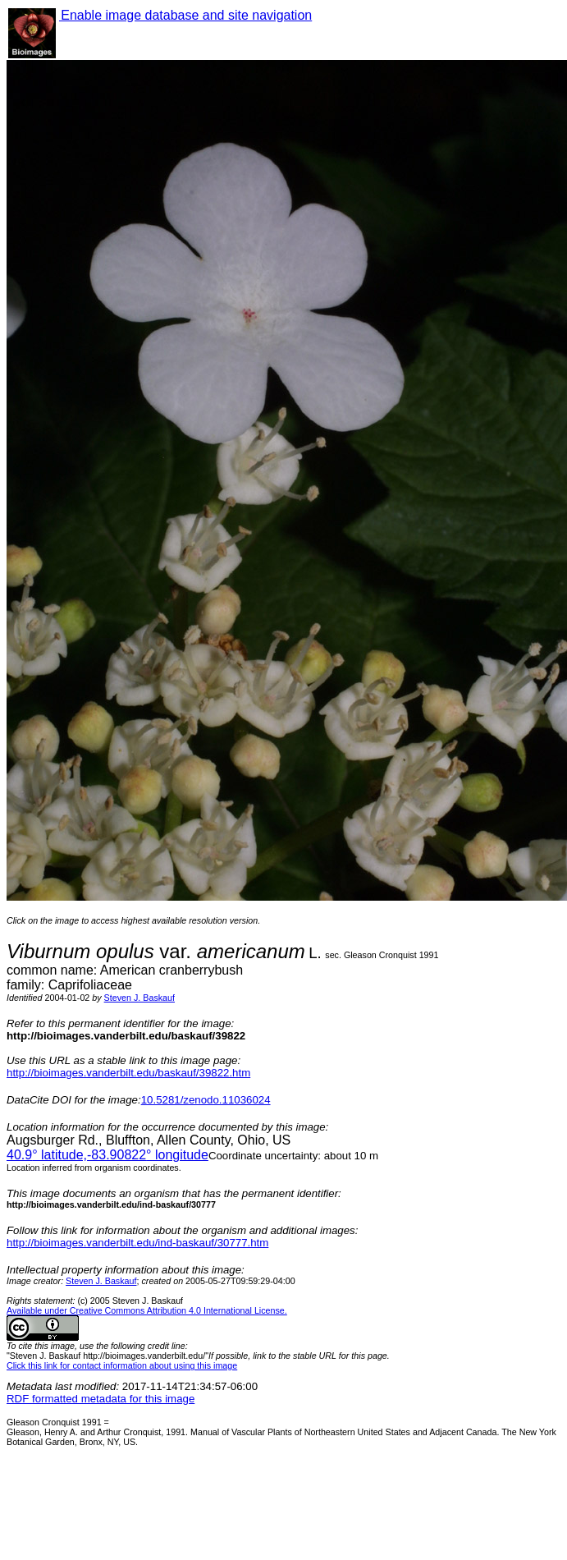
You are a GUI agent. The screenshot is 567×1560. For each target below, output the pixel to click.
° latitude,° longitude (107, 1155)
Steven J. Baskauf (139, 998)
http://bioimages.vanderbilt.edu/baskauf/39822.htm (128, 1073)
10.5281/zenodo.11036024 (206, 1100)
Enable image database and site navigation (185, 15)
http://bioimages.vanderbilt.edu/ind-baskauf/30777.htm (137, 1243)
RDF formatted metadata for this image (100, 1399)
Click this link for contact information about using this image (122, 1365)
